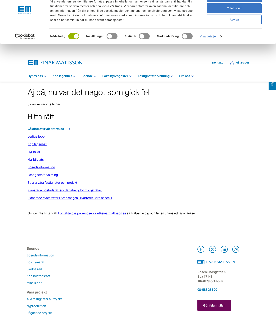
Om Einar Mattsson (116, 256)
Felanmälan (149, 263)
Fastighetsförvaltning (43, 176)
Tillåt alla (234, 9)
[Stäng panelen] (270, 6)
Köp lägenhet (37, 145)
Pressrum (147, 277)
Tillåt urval (234, 20)
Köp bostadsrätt (39, 277)
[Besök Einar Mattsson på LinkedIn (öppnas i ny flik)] (224, 251)
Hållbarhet (110, 277)
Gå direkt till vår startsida (46, 130)
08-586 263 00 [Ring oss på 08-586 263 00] (207, 291)
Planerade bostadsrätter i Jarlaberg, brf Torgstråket (65, 191)
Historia (108, 270)
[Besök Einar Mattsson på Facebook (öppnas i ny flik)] (200, 251)
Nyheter (108, 291)
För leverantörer (152, 284)
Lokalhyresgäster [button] (115, 77)
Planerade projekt (78, 282)
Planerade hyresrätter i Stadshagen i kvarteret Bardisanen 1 (70, 199)
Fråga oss (148, 270)
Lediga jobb (36, 138)
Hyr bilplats (36, 161)
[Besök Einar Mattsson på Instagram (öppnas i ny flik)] (235, 251)
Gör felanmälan (214, 306)
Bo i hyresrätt (37, 263)
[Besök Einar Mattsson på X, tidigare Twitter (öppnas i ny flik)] (212, 251)
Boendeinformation (41, 168)
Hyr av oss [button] (35, 77)
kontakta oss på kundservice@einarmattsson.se (92, 214)
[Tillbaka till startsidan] (55, 63)
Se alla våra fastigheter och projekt (52, 184)
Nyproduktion (75, 268)
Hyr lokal (34, 153)
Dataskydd (110, 298)
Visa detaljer (208, 48)
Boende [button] (87, 77)
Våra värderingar (115, 263)
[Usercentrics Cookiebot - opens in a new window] (24, 49)
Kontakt (217, 63)
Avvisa (234, 32)
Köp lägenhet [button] (62, 77)
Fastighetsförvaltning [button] (154, 77)
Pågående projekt (78, 275)
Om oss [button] (184, 77)
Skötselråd (35, 270)
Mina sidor (242, 63)
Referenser (73, 289)
